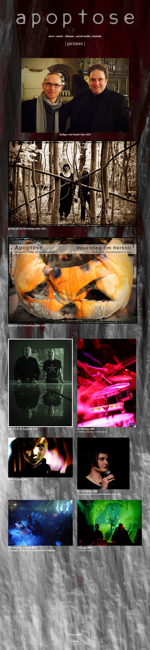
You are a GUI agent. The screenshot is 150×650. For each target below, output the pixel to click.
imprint (75, 641)
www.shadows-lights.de (108, 494)
